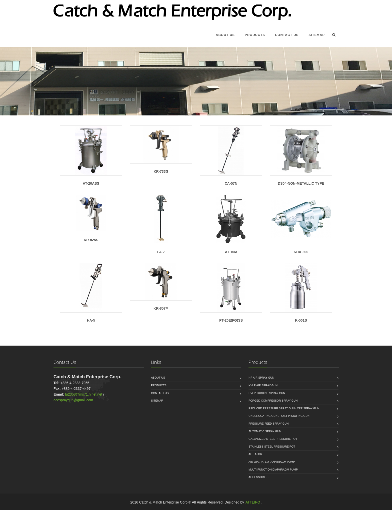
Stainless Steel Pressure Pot (271, 446)
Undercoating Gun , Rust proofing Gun (279, 415)
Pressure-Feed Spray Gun (268, 423)
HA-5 (91, 292)
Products (255, 35)
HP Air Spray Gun (261, 377)
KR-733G (161, 149)
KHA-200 (301, 224)
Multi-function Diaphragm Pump (273, 469)
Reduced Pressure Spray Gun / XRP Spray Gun (283, 408)
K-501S (301, 292)
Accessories (258, 477)
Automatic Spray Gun (264, 431)
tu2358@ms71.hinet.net (83, 394)
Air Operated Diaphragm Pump (271, 461)
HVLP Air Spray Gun (263, 385)
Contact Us (286, 35)
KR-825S (91, 218)
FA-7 (161, 224)
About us (158, 377)
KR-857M (161, 286)
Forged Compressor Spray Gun (273, 400)
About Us (225, 35)
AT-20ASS (91, 155)
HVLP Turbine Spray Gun (266, 393)
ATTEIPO (253, 502)
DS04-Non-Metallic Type (301, 155)
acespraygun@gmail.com (73, 400)
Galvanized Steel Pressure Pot (272, 438)
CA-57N (231, 155)
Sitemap (316, 35)
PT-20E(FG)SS (231, 292)
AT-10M (231, 224)
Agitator (255, 454)
